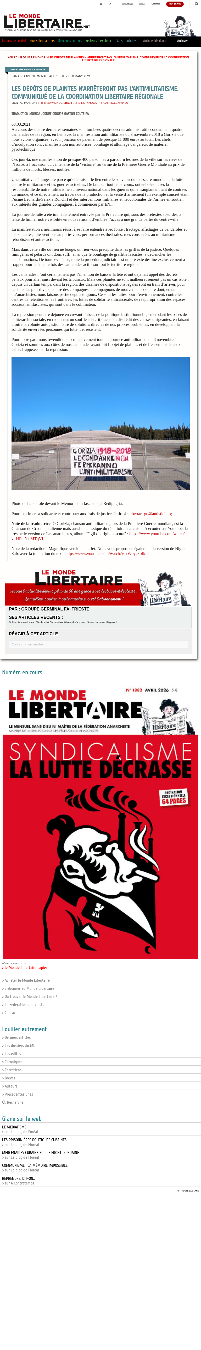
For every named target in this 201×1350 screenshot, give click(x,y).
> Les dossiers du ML (18, 1045)
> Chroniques (12, 1062)
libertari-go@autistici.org (151, 513)
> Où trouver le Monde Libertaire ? (29, 996)
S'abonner (156, 4)
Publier (142, 4)
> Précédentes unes (17, 1094)
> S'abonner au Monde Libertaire (28, 988)
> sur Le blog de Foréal (20, 1129)
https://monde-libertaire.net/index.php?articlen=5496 (84, 102)
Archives (182, 41)
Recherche (12, 1102)
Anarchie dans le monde (26, 57)
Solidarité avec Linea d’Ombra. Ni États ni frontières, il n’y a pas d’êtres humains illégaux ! (63, 622)
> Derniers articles (16, 1037)
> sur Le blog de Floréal (34, 1142)
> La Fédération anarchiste (23, 1004)
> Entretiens (11, 1070)
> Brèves (8, 1078)
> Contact (9, 1012)
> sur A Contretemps (18, 1181)
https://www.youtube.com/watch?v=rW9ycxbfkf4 (107, 553)
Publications (127, 4)
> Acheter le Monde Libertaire (26, 980)
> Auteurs (9, 1086)
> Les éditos (11, 1053)
